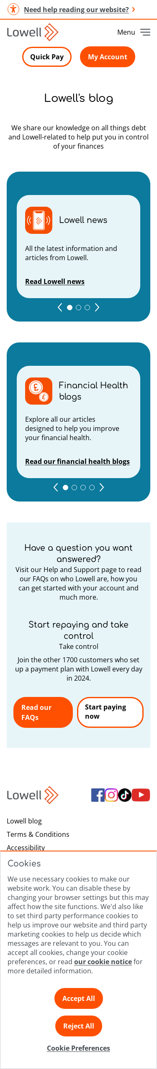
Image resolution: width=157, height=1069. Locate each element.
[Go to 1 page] (69, 307)
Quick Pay (47, 56)
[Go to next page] (97, 307)
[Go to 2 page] (78, 307)
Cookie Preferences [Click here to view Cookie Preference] (78, 1048)
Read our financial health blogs (77, 461)
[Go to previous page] (60, 307)
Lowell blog (24, 821)
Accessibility (26, 847)
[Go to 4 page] (92, 487)
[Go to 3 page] (87, 307)
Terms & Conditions (38, 834)
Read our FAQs (36, 712)
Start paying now (105, 711)
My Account (107, 56)
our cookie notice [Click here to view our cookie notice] (103, 961)
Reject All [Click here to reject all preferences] (78, 1026)
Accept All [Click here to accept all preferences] (78, 998)
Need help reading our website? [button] (71, 9)
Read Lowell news (55, 281)
